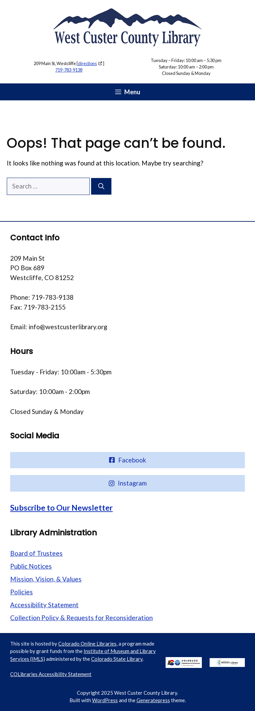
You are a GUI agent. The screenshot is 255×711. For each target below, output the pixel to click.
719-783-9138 (68, 70)
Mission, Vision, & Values (46, 579)
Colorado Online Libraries (87, 643)
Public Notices (31, 566)
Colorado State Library (117, 659)
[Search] (101, 186)
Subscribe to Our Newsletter (61, 507)
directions (87, 63)
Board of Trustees (36, 553)
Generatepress (153, 700)
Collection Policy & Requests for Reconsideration (81, 617)
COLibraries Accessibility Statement (50, 674)
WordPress (105, 700)
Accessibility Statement (44, 605)
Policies (21, 592)
